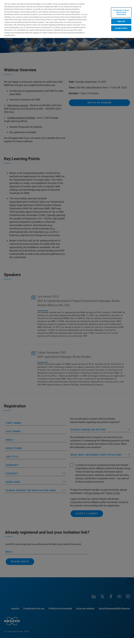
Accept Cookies (121, 28)
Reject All (121, 21)
